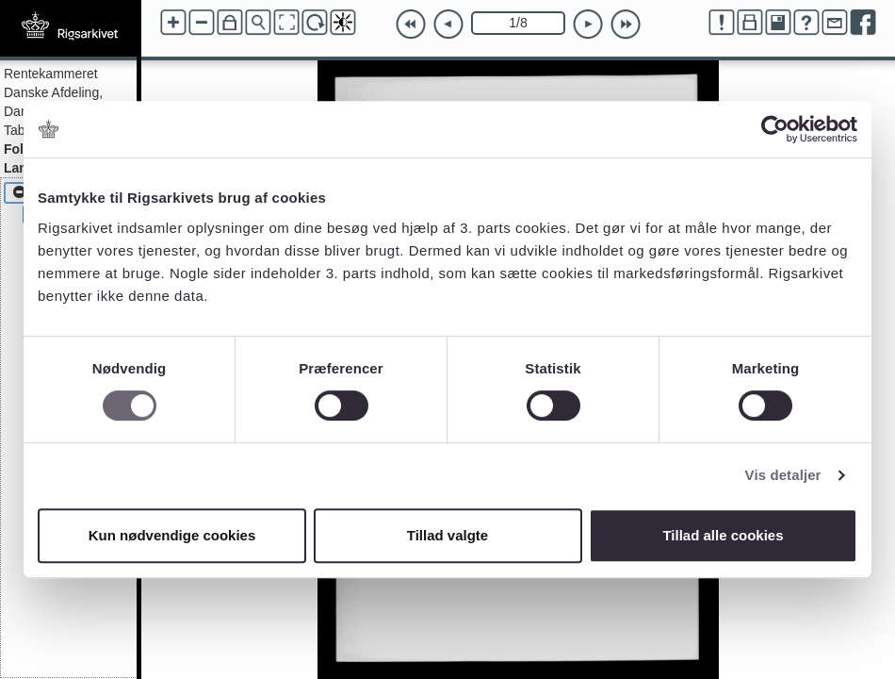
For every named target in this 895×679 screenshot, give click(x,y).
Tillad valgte (447, 535)
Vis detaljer (783, 475)
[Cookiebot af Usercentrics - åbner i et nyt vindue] (774, 129)
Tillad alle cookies (722, 535)
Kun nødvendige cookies (172, 535)
